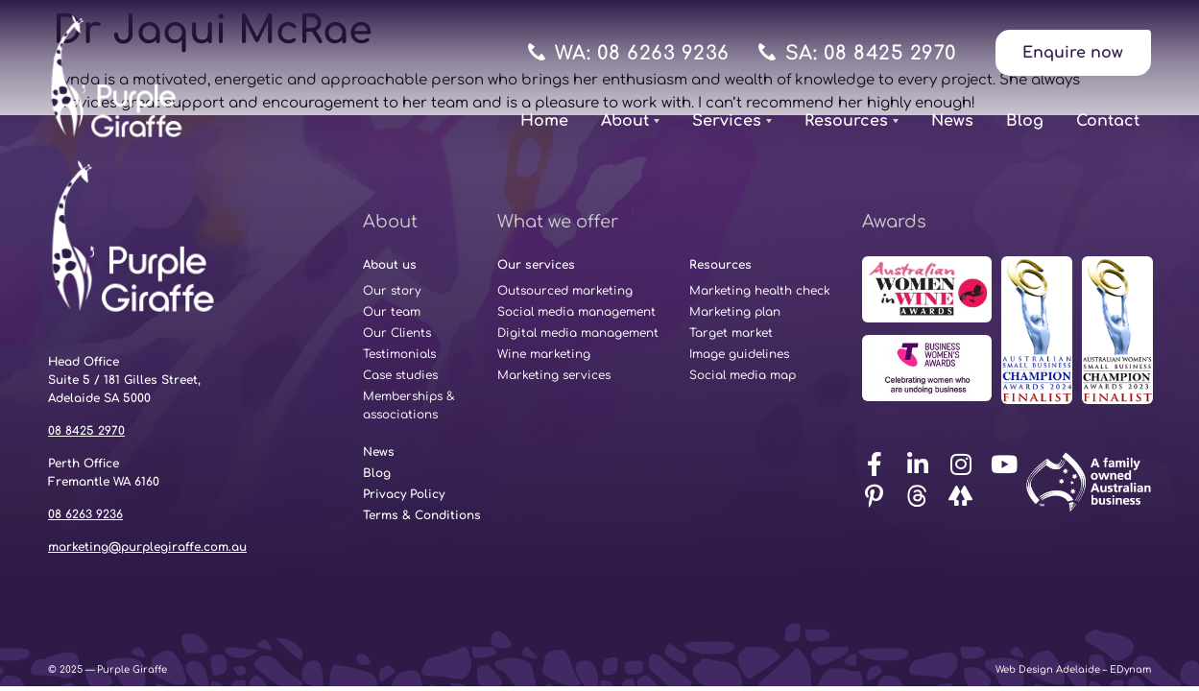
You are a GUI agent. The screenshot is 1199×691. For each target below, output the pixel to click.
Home (544, 121)
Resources (851, 121)
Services (732, 121)
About (630, 121)
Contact (1107, 121)
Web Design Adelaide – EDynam (1073, 669)
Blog (1024, 121)
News (952, 121)
